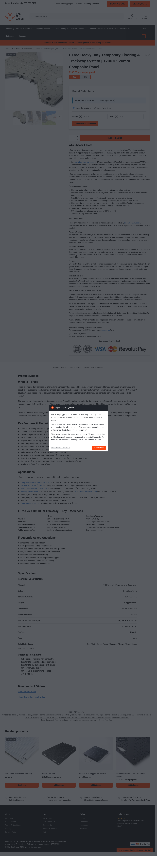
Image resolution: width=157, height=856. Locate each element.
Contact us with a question (60, 448)
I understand (99, 448)
